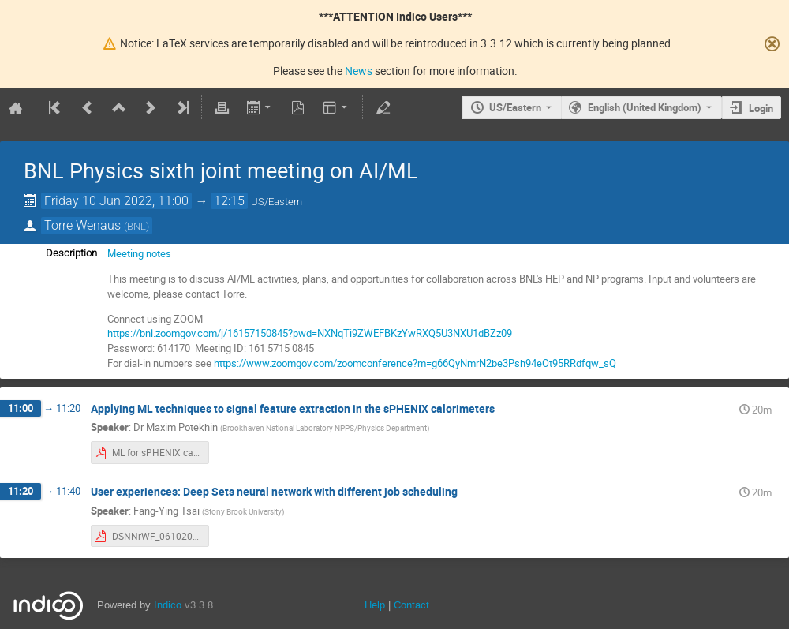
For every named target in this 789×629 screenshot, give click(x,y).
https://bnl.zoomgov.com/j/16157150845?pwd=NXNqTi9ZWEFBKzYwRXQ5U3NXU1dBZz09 (309, 333)
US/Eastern (515, 107)
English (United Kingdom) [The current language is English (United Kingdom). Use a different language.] (644, 107)
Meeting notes (139, 253)
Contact (411, 605)
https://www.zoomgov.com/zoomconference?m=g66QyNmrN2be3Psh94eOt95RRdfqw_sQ (416, 363)
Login (761, 108)
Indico (167, 605)
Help (375, 605)
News (358, 70)
